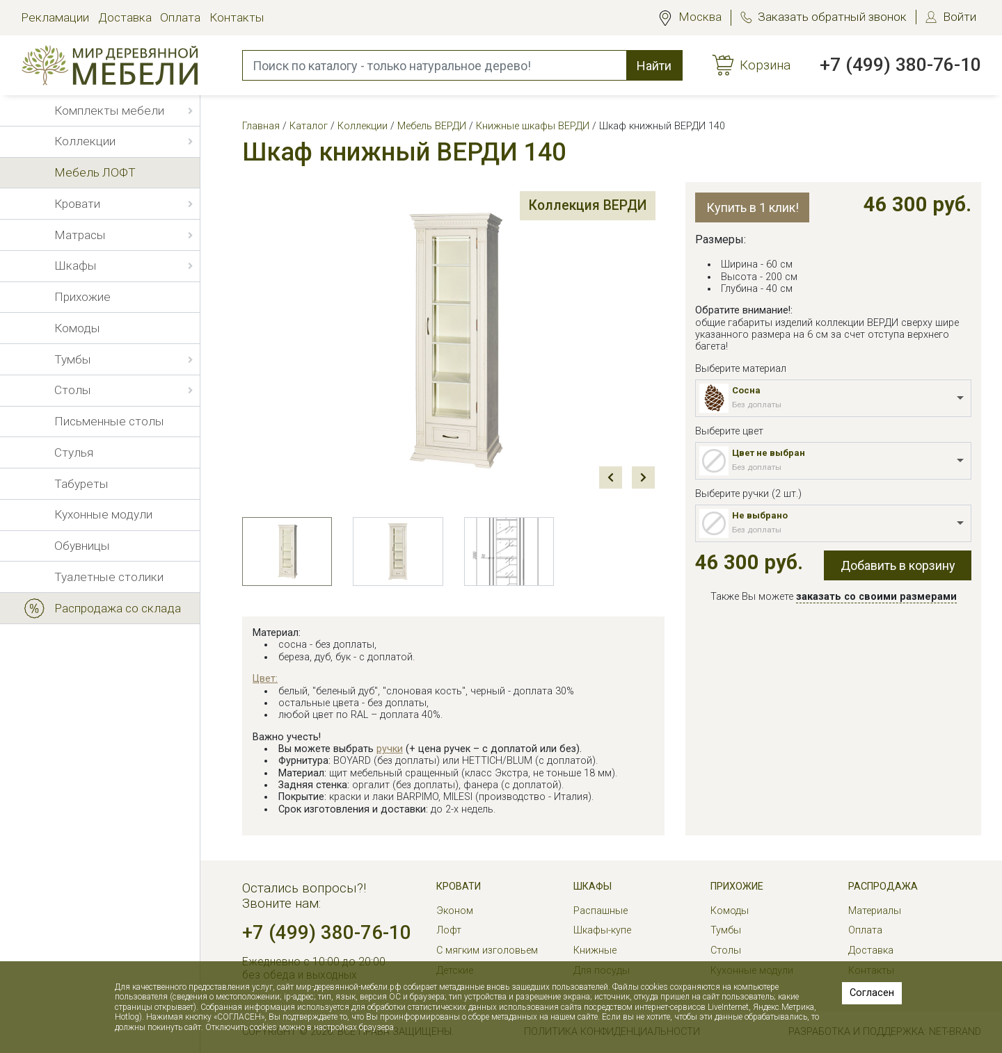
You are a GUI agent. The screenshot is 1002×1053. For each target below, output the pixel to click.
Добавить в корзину (898, 565)
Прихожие (736, 886)
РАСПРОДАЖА (883, 886)
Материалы (874, 911)
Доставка (125, 17)
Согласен (872, 993)
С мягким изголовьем (487, 950)
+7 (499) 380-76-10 (900, 65)
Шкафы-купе (602, 930)
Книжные (595, 950)
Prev (610, 477)
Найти (654, 65)
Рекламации (55, 17)
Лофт (448, 930)
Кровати (458, 886)
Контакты (236, 17)
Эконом (454, 911)
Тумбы (725, 930)
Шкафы (592, 886)
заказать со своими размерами (876, 597)
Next (643, 477)
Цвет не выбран (768, 453)
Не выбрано (760, 515)
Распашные (600, 911)
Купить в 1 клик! (752, 207)
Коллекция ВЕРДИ (578, 208)
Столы (725, 950)
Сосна (746, 390)
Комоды (729, 911)
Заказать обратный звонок (832, 17)
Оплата (180, 17)
